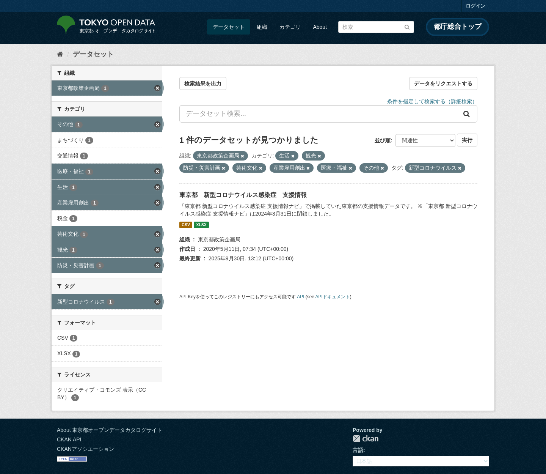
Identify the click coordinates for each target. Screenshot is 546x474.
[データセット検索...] (318, 114)
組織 (262, 27)
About (320, 27)
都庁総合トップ (458, 26)
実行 (467, 140)
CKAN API (69, 439)
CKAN (365, 439)
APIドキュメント (332, 296)
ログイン (475, 6)
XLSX (201, 224)
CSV (186, 224)
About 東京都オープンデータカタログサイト (109, 430)
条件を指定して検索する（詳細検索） (432, 101)
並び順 (383, 140)
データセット (229, 27)
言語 (358, 450)
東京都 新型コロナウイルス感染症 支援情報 (243, 195)
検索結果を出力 (202, 83)
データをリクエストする (443, 83)
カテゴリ (290, 27)
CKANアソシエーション (85, 449)
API (300, 296)
